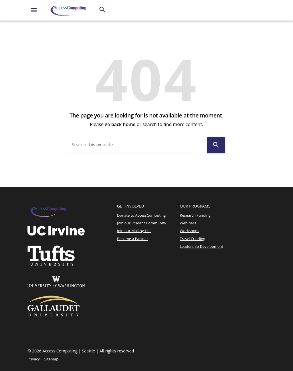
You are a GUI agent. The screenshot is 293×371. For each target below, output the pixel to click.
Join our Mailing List (134, 230)
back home (123, 124)
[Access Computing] (68, 10)
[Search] (102, 9)
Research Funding (195, 215)
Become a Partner (132, 238)
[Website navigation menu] (33, 10)
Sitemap (51, 359)
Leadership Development (201, 246)
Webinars (188, 223)
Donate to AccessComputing (141, 215)
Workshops (189, 230)
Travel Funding (192, 238)
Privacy (33, 359)
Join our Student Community (141, 223)
